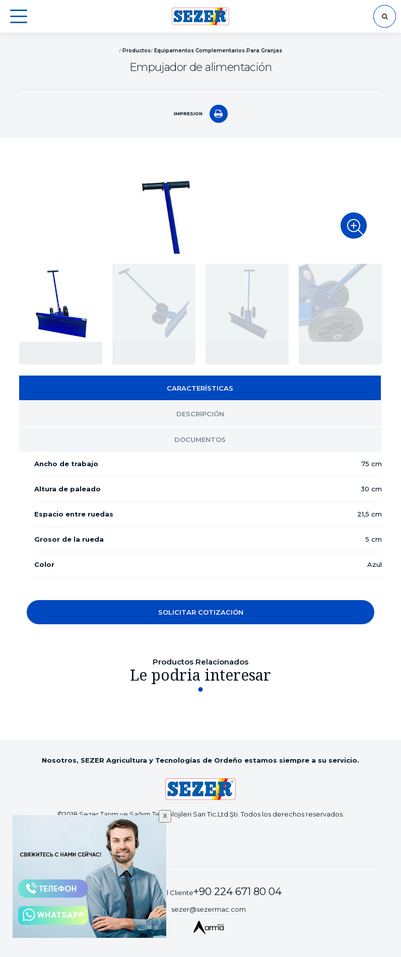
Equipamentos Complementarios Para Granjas (218, 50)
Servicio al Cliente (208, 892)
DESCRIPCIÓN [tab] (200, 414)
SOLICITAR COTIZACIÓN (200, 612)
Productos (136, 50)
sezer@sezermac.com (208, 909)
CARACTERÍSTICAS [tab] (200, 388)
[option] (200, 203)
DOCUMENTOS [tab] (200, 439)
